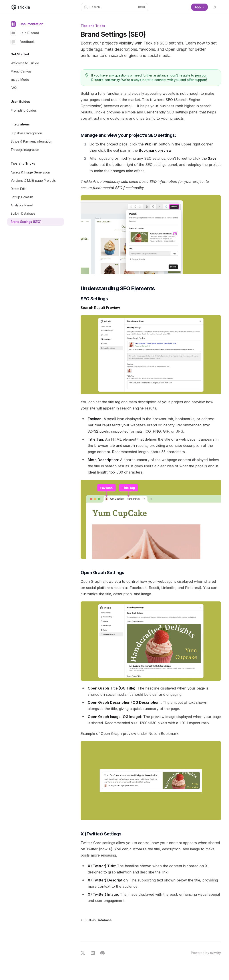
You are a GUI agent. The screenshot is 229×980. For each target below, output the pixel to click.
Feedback (23, 41)
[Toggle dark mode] (214, 7)
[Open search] (114, 7)
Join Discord (25, 33)
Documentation (27, 24)
